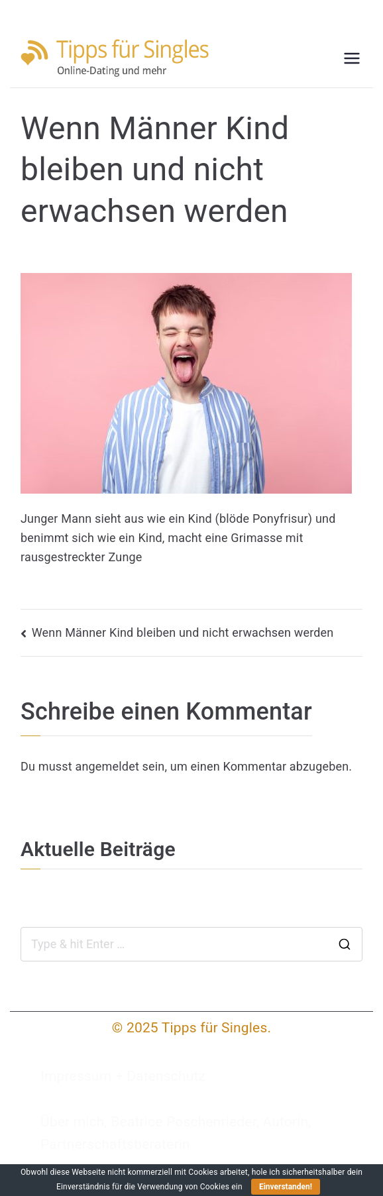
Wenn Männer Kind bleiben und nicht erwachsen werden (183, 632)
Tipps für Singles (215, 1028)
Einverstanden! (285, 1186)
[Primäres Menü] (351, 58)
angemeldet (106, 766)
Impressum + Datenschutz (122, 1076)
